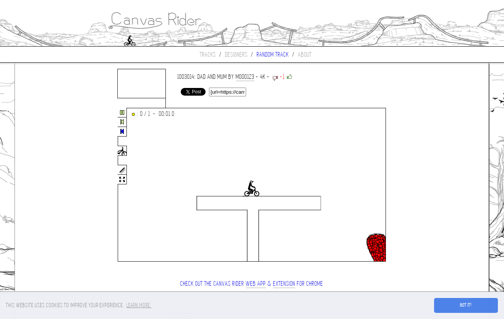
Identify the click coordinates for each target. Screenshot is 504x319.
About (305, 54)
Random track (273, 54)
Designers (236, 54)
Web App (256, 284)
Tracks (208, 54)
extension (284, 284)
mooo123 (245, 77)
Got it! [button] (466, 305)
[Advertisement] (47, 185)
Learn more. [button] (138, 305)
